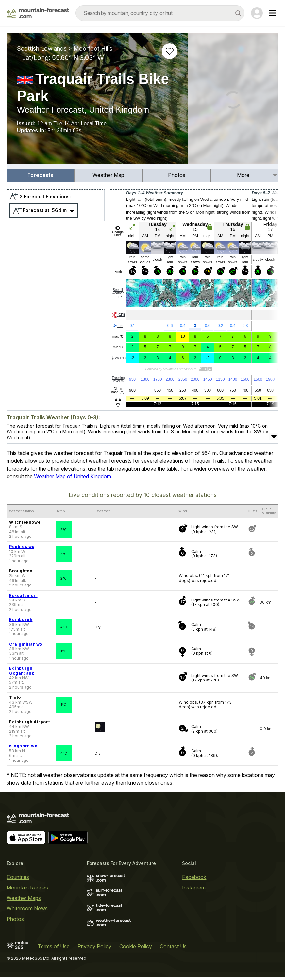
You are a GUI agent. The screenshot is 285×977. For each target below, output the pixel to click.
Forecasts (40, 175)
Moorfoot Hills (93, 48)
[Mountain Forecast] (38, 13)
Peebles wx (21, 546)
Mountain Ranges (27, 887)
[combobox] (159, 13)
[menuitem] (41, 175)
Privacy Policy (94, 946)
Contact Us (173, 946)
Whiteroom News (27, 908)
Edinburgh (20, 619)
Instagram (194, 887)
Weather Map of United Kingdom (72, 476)
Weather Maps (24, 898)
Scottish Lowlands (42, 48)
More (243, 175)
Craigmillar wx (25, 644)
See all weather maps (118, 293)
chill (118, 358)
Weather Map (108, 175)
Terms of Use (54, 946)
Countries (18, 877)
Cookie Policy (135, 946)
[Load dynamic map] (233, 100)
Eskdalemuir (23, 595)
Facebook (194, 877)
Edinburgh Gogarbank (21, 670)
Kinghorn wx (23, 746)
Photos (176, 175)
